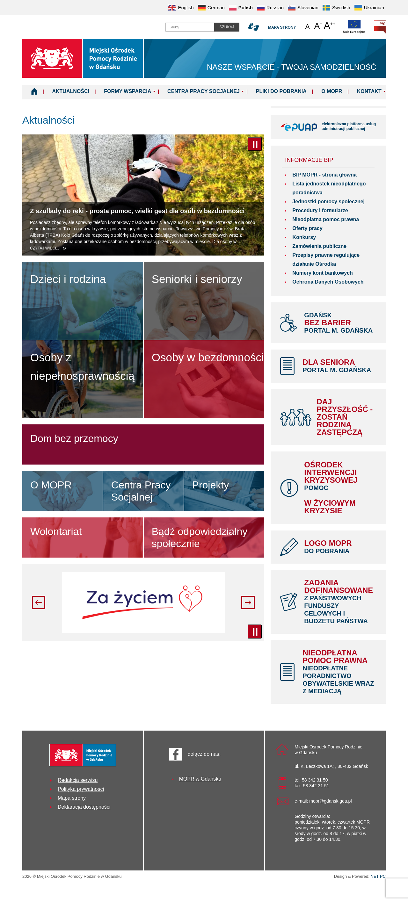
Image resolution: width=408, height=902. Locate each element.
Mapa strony (282, 27)
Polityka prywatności (81, 789)
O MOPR (331, 91)
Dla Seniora (339, 366)
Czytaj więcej (45, 248)
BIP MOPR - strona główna (324, 174)
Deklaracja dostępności (84, 807)
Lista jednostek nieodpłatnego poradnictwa (329, 188)
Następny (248, 602)
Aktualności (70, 91)
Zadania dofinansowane (340, 601)
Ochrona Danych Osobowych (327, 282)
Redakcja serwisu (78, 780)
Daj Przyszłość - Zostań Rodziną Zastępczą (345, 417)
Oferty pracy (307, 228)
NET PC (378, 877)
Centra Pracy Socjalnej (203, 91)
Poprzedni (38, 602)
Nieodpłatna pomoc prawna (325, 219)
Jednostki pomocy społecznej (328, 201)
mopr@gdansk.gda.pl (330, 801)
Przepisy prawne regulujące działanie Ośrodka (326, 259)
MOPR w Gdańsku (200, 779)
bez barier (340, 322)
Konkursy (304, 237)
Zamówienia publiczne (319, 246)
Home (34, 91)
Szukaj (226, 27)
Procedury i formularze (320, 210)
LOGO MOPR (340, 547)
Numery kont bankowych (322, 273)
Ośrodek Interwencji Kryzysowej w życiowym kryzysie (340, 487)
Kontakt (369, 91)
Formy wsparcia (127, 91)
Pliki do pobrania (281, 91)
